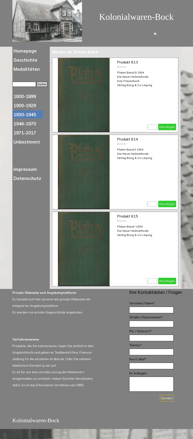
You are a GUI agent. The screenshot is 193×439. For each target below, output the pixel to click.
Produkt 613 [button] (127, 62)
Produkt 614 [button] (127, 139)
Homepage (25, 51)
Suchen (42, 84)
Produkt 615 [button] (127, 216)
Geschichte (25, 60)
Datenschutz (27, 178)
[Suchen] (24, 84)
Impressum (25, 169)
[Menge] (152, 127)
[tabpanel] (158, 292)
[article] (115, 95)
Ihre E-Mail (137, 359)
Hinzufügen (167, 127)
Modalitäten (27, 69)
